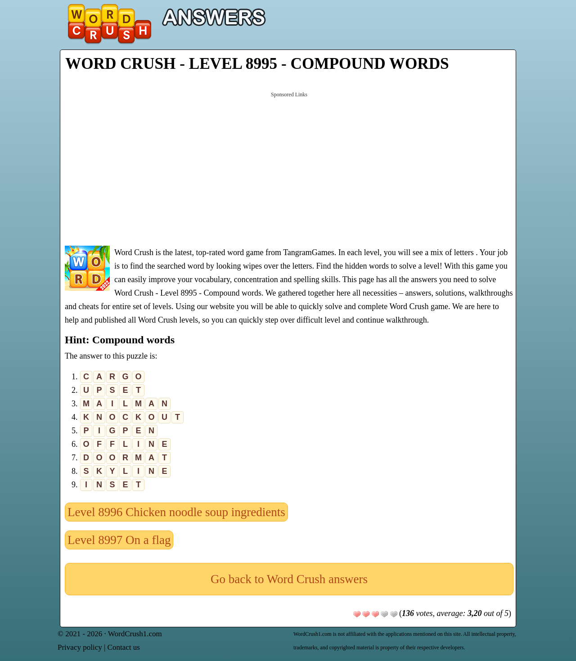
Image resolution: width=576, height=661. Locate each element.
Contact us (124, 647)
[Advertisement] (289, 168)
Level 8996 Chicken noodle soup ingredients (176, 512)
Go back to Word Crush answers (289, 579)
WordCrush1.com (135, 634)
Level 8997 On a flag (119, 540)
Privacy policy (80, 647)
